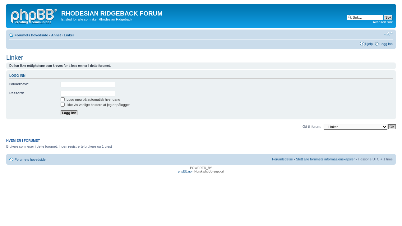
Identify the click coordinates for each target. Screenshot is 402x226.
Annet (56, 35)
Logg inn (386, 44)
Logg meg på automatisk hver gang (90, 99)
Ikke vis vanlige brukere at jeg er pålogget (95, 105)
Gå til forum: (312, 126)
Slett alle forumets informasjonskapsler (325, 159)
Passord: (16, 93)
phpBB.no (185, 171)
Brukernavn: (19, 84)
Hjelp (369, 44)
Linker (69, 35)
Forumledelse (282, 159)
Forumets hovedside (31, 35)
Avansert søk (383, 22)
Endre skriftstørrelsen (388, 34)
